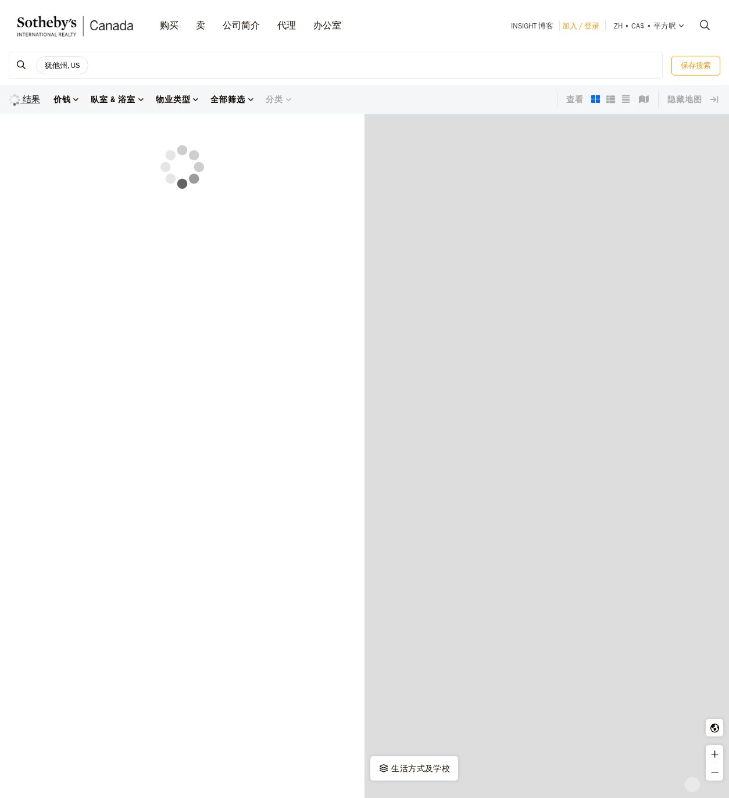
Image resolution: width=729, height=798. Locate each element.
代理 (286, 25)
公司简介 (241, 25)
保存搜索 (696, 65)
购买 (169, 25)
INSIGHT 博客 (532, 25)
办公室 (327, 25)
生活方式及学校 (414, 768)
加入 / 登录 (580, 25)
